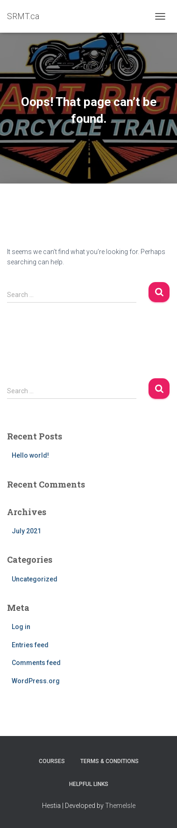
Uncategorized (34, 579)
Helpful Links (88, 784)
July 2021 (26, 531)
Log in (21, 626)
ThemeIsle (120, 805)
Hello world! (30, 455)
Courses (52, 761)
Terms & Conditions (109, 761)
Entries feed (30, 645)
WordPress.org (36, 681)
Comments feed (36, 662)
